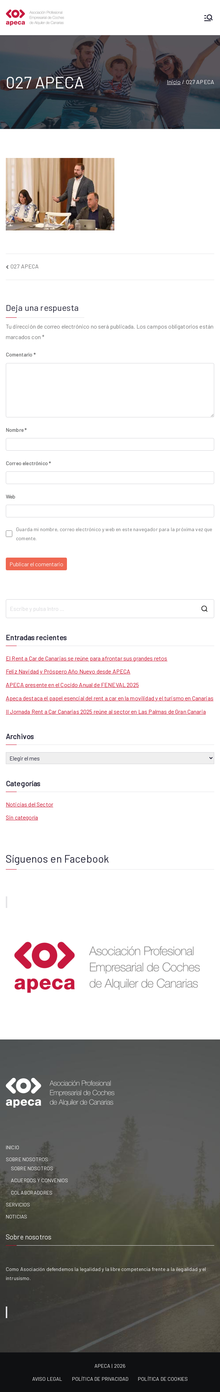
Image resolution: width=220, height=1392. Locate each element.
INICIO (12, 1147)
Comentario (20, 354)
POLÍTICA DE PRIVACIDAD (100, 1379)
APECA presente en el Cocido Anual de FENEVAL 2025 (72, 684)
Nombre (16, 430)
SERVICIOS (18, 1204)
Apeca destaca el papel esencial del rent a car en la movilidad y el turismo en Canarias (109, 698)
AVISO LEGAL (47, 1379)
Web (10, 496)
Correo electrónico (28, 463)
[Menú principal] (208, 18)
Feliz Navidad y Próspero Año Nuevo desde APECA (68, 671)
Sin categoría (22, 817)
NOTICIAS (16, 1216)
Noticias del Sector (29, 804)
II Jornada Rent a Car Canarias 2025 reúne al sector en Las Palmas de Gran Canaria (106, 711)
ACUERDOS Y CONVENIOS (39, 1180)
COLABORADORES (31, 1192)
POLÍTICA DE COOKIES (163, 1379)
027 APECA (24, 266)
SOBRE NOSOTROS (27, 1159)
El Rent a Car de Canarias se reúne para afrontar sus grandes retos (87, 658)
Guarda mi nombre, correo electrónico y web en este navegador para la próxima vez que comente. (114, 533)
